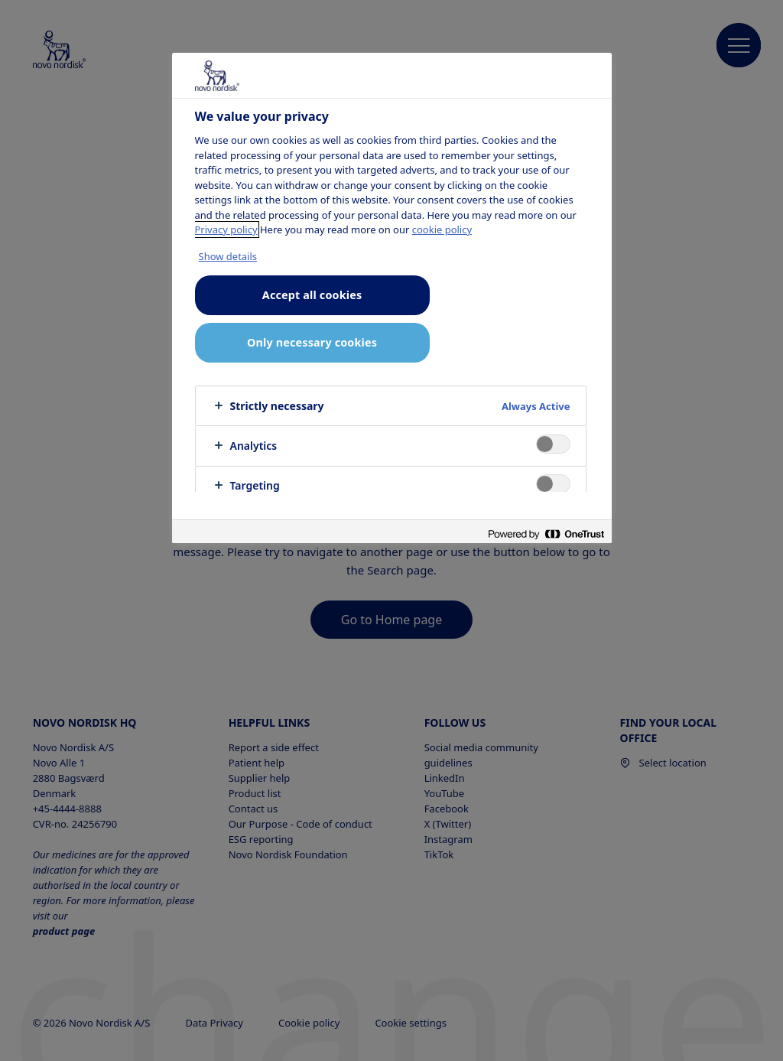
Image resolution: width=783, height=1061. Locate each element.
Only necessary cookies (312, 342)
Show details (228, 256)
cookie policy (442, 229)
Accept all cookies (312, 295)
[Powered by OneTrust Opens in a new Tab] (546, 533)
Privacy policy (226, 229)
